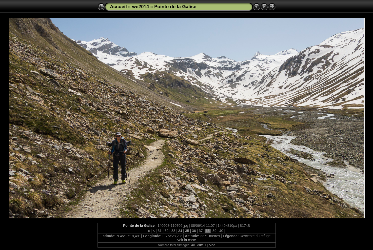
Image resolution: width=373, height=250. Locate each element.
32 (166, 231)
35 (187, 231)
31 (160, 231)
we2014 (140, 6)
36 (194, 231)
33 (173, 231)
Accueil (118, 6)
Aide (212, 245)
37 (201, 231)
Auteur (201, 245)
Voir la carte (186, 240)
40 (221, 231)
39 (214, 231)
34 (180, 231)
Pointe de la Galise (175, 6)
